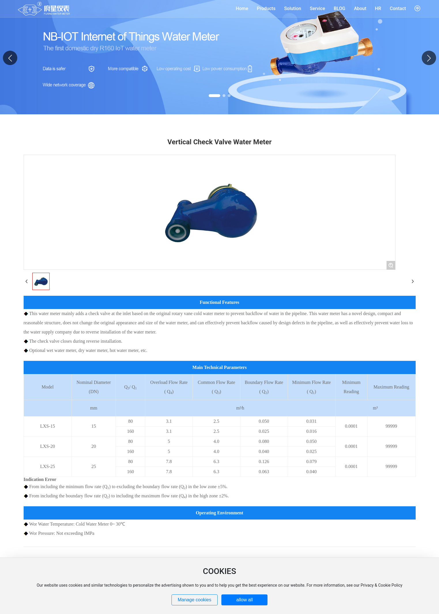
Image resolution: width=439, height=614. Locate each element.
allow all (244, 599)
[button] (429, 58)
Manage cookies (194, 599)
